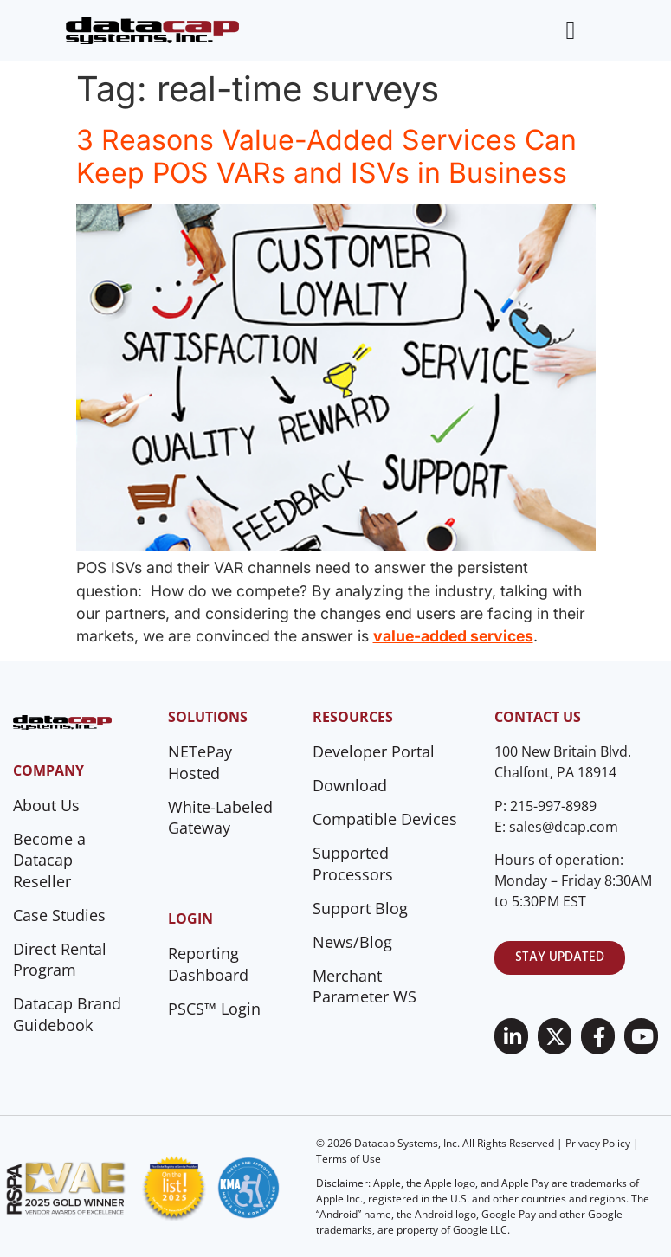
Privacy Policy (597, 1143)
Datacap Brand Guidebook (67, 1014)
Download (350, 785)
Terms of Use (348, 1158)
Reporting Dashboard (208, 964)
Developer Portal (374, 751)
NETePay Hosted (200, 762)
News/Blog (352, 941)
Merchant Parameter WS (364, 986)
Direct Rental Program (59, 959)
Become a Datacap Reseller (49, 860)
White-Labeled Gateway (220, 817)
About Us (46, 805)
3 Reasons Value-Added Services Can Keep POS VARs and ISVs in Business (326, 156)
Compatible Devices (385, 819)
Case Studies (59, 915)
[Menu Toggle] (570, 30)
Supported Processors (353, 863)
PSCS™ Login (214, 1008)
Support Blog (360, 908)
